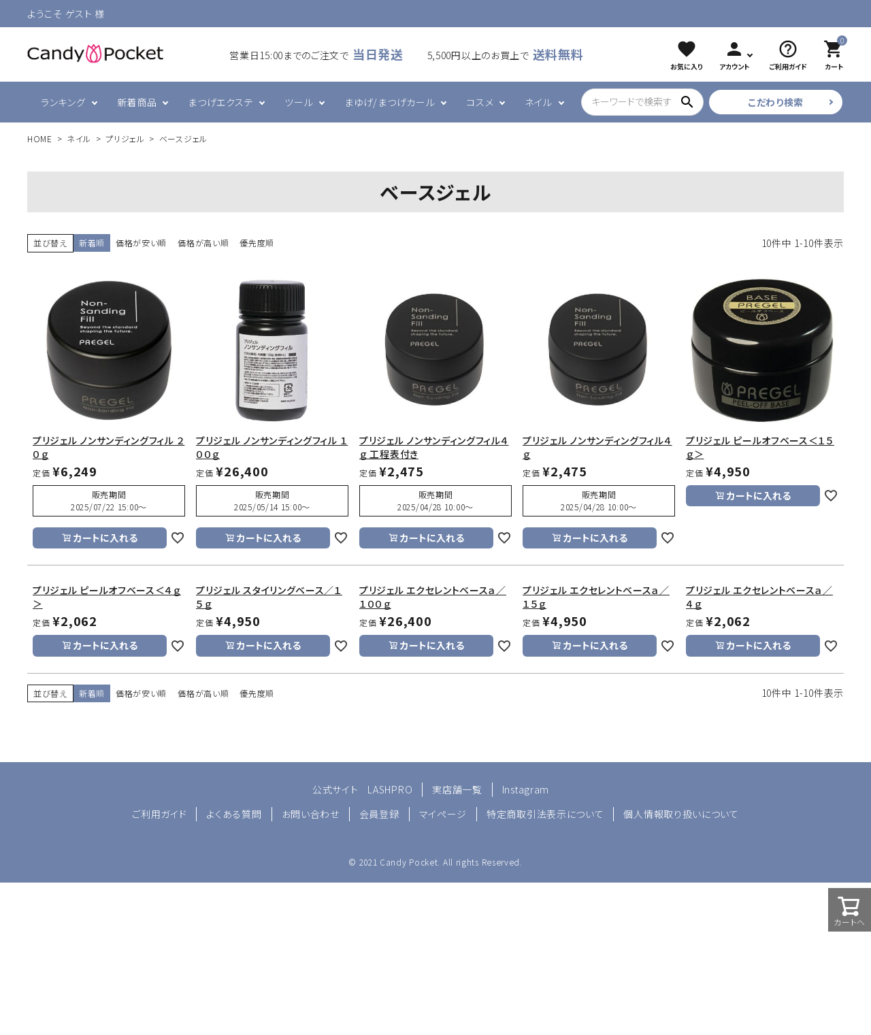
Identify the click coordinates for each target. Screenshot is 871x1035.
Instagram (525, 789)
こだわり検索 (776, 102)
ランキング (63, 102)
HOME (39, 138)
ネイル (538, 102)
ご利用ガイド (159, 814)
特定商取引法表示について (545, 814)
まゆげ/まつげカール (389, 102)
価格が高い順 (203, 242)
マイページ (443, 814)
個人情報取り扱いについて (680, 814)
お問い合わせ (311, 814)
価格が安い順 (141, 242)
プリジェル (125, 138)
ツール (298, 102)
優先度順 (257, 242)
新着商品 (137, 102)
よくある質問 (233, 814)
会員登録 (379, 814)
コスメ (479, 102)
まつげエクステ (220, 102)
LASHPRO (389, 789)
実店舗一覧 (457, 789)
